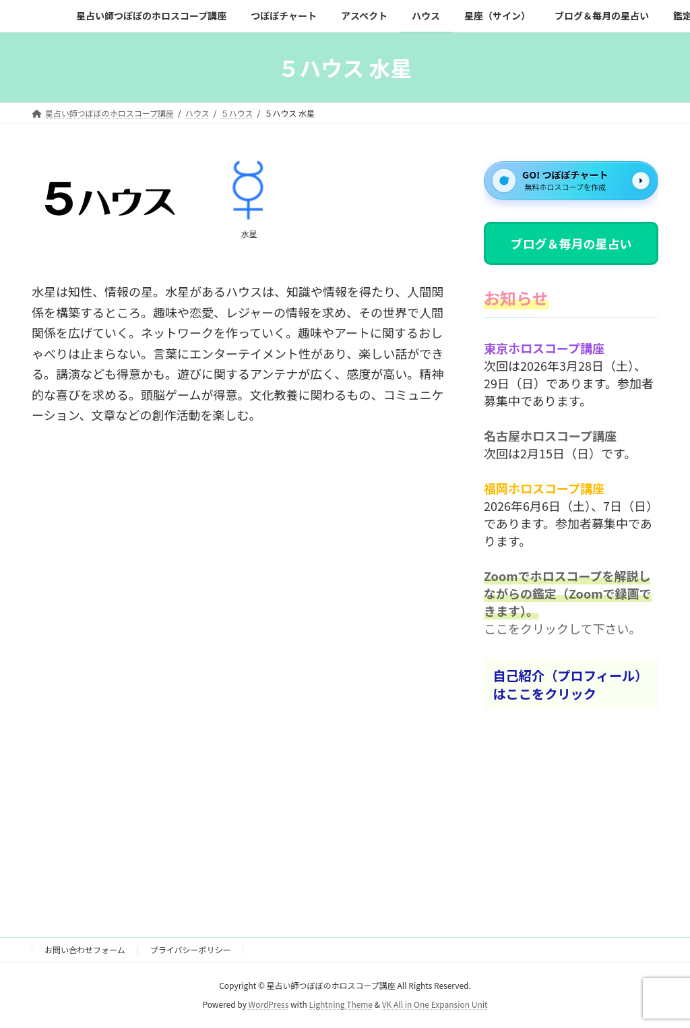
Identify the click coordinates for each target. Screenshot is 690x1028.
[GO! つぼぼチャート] (571, 180)
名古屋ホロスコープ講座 (550, 436)
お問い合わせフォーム (84, 949)
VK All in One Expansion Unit (435, 1004)
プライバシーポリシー (190, 949)
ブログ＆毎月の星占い (570, 243)
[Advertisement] (240, 614)
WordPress (269, 1004)
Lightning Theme (341, 1004)
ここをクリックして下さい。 (562, 629)
